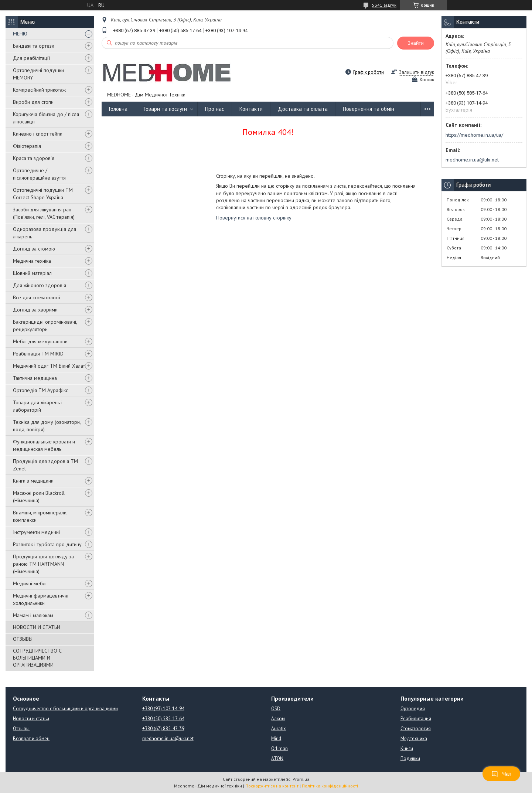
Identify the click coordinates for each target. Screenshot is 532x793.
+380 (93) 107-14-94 (163, 708)
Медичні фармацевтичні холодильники (40, 599)
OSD (275, 708)
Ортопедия (412, 708)
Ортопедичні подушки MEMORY (38, 74)
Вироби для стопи (33, 102)
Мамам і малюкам (33, 615)
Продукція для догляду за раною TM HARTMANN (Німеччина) (43, 564)
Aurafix (278, 728)
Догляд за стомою (34, 248)
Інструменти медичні (36, 532)
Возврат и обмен (31, 738)
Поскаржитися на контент (272, 786)
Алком (278, 718)
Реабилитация (415, 718)
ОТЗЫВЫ (23, 639)
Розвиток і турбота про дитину (47, 544)
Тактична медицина (35, 378)
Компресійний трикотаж (39, 89)
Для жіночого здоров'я (39, 285)
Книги (406, 748)
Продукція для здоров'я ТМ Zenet (45, 465)
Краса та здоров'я (33, 158)
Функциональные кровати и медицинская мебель (44, 445)
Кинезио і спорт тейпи (37, 133)
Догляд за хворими (35, 309)
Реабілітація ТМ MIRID (38, 353)
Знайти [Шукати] (415, 43)
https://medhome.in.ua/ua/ (474, 135)
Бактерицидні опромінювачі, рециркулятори (45, 326)
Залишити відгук (416, 72)
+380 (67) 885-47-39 (163, 728)
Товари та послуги (165, 109)
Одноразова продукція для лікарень (44, 233)
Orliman (279, 748)
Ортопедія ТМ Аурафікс (40, 390)
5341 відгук (384, 5)
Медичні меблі (30, 583)
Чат (501, 773)
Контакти (251, 109)
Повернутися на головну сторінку (253, 217)
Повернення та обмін (368, 109)
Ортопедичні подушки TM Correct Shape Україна (43, 194)
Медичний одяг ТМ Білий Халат (49, 366)
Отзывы (21, 728)
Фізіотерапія (27, 146)
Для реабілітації (31, 58)
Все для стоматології (36, 297)
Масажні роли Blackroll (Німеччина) (39, 497)
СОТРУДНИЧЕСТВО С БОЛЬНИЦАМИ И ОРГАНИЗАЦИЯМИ (37, 657)
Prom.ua (301, 779)
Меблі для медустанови (40, 341)
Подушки (410, 758)
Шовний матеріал (32, 273)
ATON (277, 758)
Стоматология (415, 728)
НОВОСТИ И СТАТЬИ (36, 627)
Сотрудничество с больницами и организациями (65, 708)
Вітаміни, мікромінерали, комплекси (40, 516)
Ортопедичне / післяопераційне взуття (39, 174)
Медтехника (413, 738)
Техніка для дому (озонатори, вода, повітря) (47, 426)
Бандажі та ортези (33, 45)
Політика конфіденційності (330, 786)
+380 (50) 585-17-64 (163, 718)
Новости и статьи (31, 718)
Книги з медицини (33, 480)
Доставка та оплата (303, 109)
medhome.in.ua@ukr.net (472, 159)
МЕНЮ (20, 33)
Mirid (276, 738)
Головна (118, 109)
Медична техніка (32, 261)
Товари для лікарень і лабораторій (37, 406)
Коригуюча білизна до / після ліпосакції (46, 118)
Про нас (214, 109)
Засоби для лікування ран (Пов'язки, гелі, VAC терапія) (44, 213)
